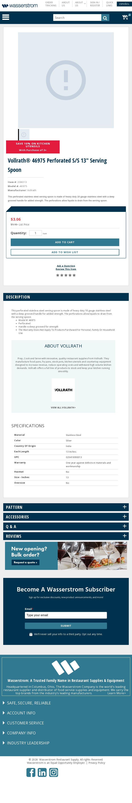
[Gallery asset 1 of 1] (65, 79)
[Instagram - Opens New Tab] (53, 775)
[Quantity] (35, 232)
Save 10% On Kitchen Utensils (33, 144)
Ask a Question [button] (66, 265)
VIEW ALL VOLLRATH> (63, 406)
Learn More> (117, 692)
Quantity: (19, 232)
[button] (124, 4)
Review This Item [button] (66, 268)
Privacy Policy (96, 762)
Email (29, 608)
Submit (66, 625)
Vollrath (31, 189)
